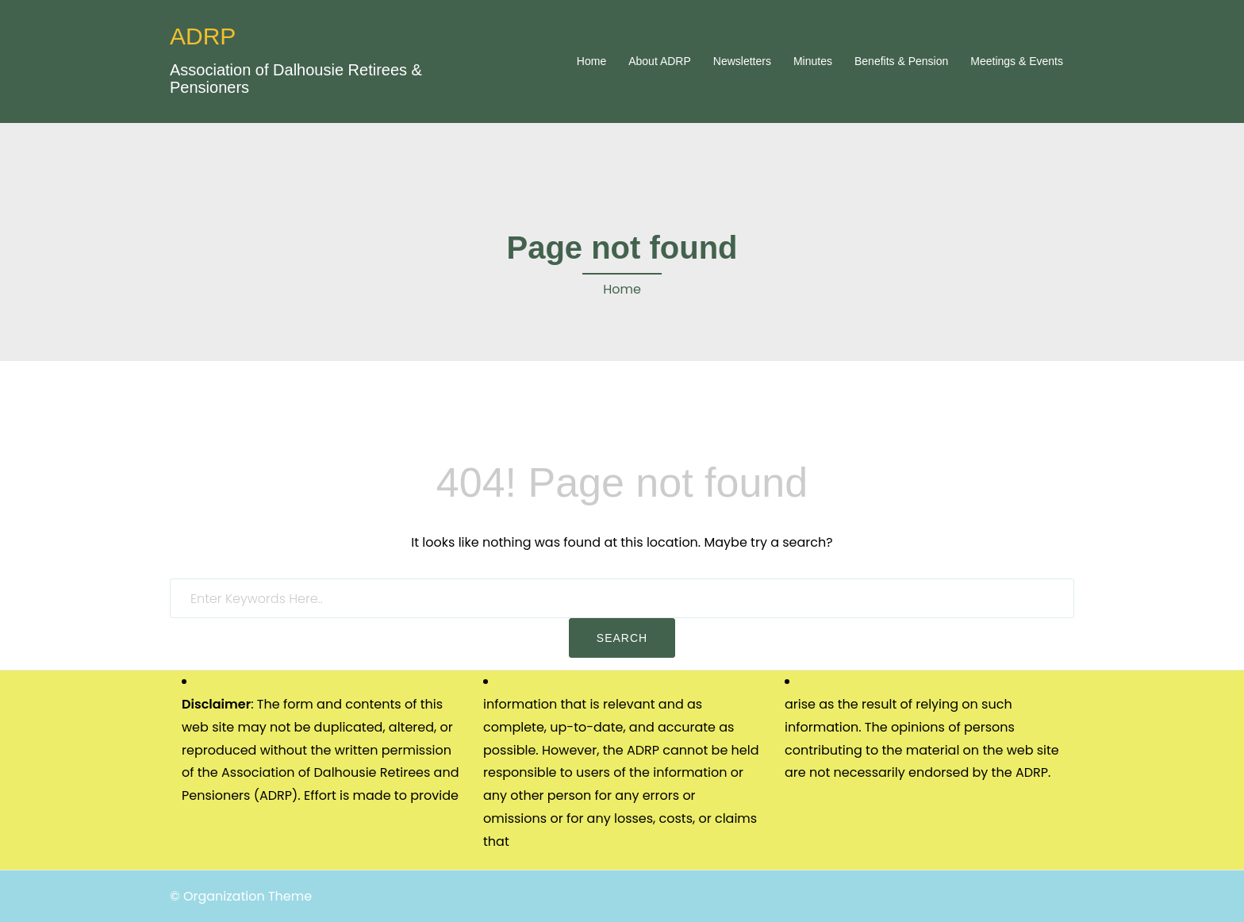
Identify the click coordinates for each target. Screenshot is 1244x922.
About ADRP (659, 61)
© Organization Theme (241, 896)
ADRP (203, 36)
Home (591, 61)
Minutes (812, 61)
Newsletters (742, 61)
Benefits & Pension (901, 61)
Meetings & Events (1016, 61)
